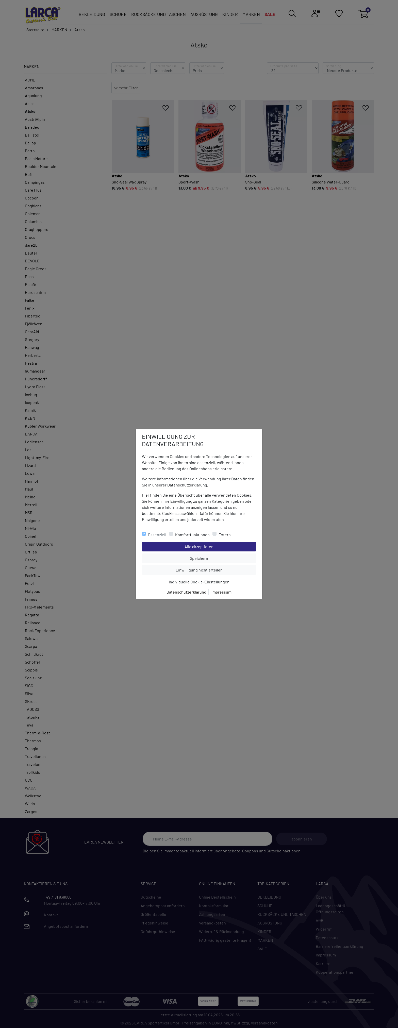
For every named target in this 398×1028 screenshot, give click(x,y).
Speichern (223, 558)
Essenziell (157, 534)
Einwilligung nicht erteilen (210, 569)
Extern (225, 534)
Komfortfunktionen (192, 534)
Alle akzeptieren (219, 546)
